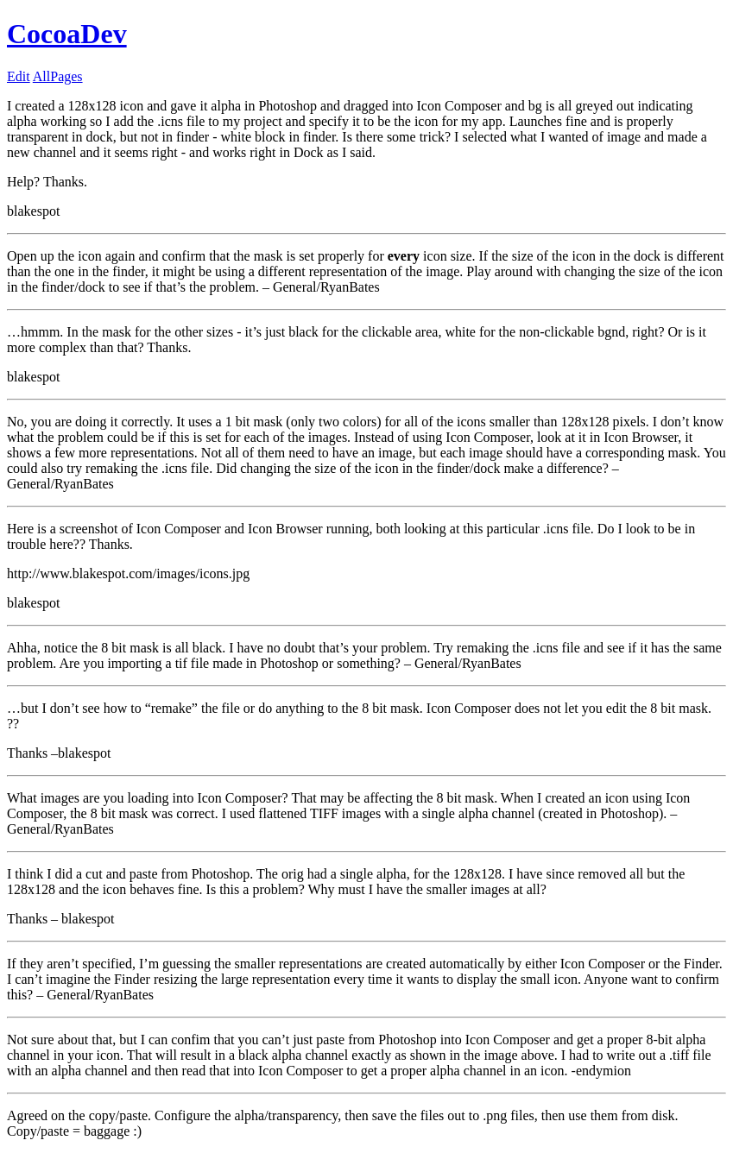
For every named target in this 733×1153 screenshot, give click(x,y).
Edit (18, 76)
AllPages (58, 76)
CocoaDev (67, 33)
